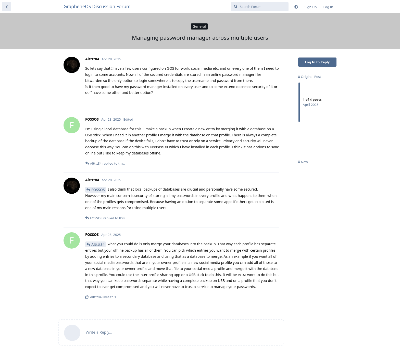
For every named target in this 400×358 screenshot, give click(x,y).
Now (303, 162)
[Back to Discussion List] (6, 6)
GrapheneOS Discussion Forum (97, 6)
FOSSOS (98, 189)
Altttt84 (98, 244)
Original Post (309, 76)
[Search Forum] (260, 6)
